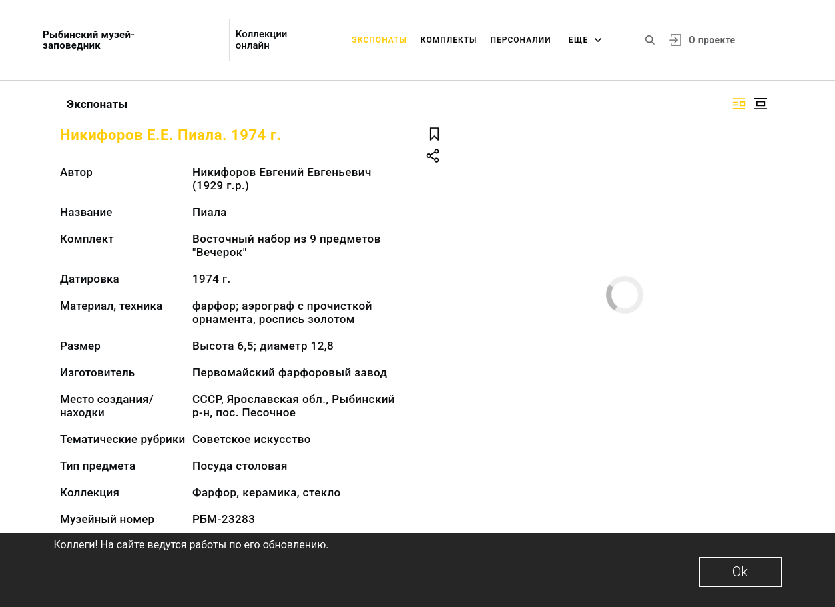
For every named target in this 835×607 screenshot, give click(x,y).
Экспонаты (379, 40)
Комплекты (449, 40)
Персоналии (520, 40)
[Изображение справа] (739, 103)
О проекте (712, 40)
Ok (740, 572)
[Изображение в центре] (760, 103)
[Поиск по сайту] (650, 40)
